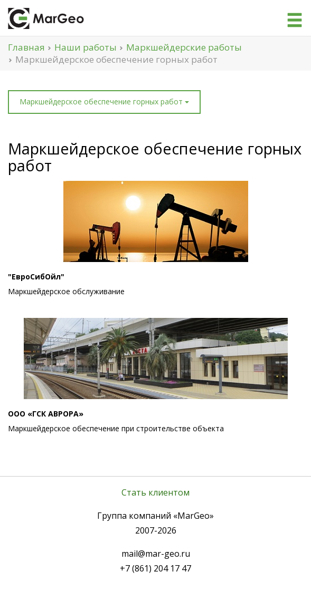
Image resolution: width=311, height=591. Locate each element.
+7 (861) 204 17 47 (155, 568)
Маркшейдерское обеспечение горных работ (104, 101)
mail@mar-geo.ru (155, 553)
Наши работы (85, 47)
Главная (26, 47)
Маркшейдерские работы (184, 47)
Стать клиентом (155, 492)
